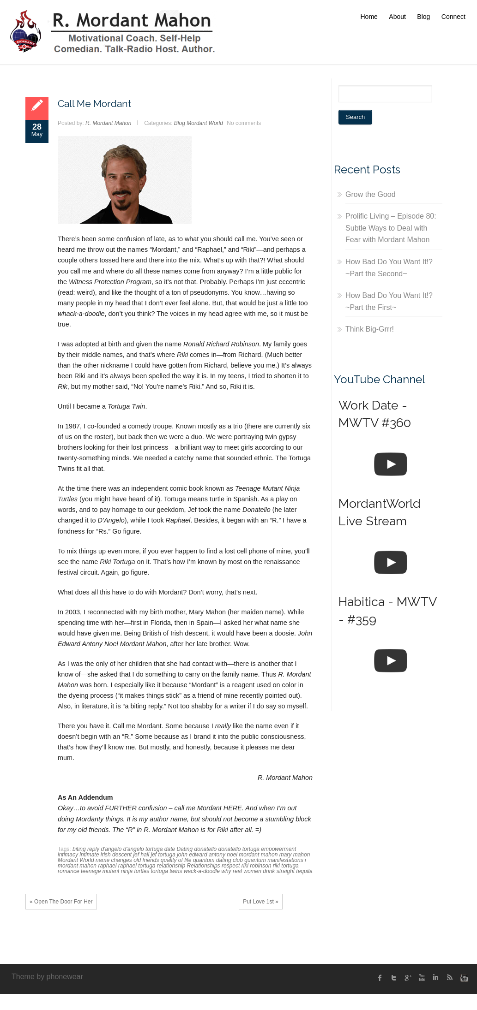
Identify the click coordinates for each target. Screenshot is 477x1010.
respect (231, 865)
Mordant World (205, 123)
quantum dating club (218, 860)
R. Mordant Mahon (108, 123)
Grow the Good (370, 194)
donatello (205, 849)
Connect (453, 16)
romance (68, 871)
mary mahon (294, 854)
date (169, 849)
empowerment (278, 849)
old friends (146, 860)
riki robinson (257, 865)
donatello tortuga (239, 849)
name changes (114, 860)
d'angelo (111, 849)
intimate (89, 854)
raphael (107, 865)
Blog (423, 16)
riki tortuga (286, 865)
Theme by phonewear (47, 976)
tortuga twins (166, 871)
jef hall (141, 854)
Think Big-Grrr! (369, 329)
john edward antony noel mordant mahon (227, 854)
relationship (171, 865)
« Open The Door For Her (61, 901)
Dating (185, 849)
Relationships (203, 865)
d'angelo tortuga (143, 849)
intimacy (68, 854)
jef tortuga (163, 854)
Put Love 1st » (260, 901)
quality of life (176, 860)
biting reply (85, 849)
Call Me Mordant (94, 103)
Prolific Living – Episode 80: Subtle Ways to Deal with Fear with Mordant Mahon (390, 228)
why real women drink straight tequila (266, 871)
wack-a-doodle (202, 871)
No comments (244, 123)
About (397, 16)
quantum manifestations (273, 860)
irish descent (116, 854)
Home (369, 16)
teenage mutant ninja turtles (115, 871)
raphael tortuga (137, 865)
